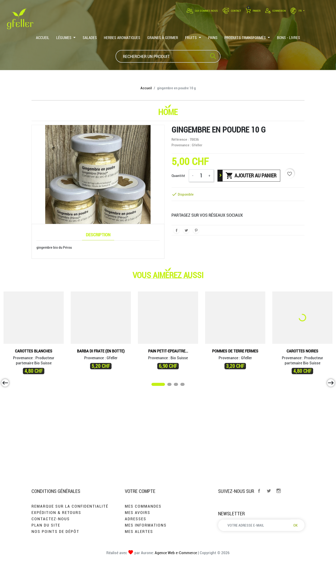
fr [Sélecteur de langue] (296, 10)
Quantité (178, 175)
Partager (176, 230)
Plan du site (46, 525)
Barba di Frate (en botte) (101, 351)
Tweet (186, 230)
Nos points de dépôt (55, 531)
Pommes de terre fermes (235, 351)
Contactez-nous (51, 518)
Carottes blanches (33, 351)
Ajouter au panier (250, 175)
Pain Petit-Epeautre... (168, 351)
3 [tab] (176, 385)
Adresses (135, 518)
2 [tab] (169, 385)
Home (168, 112)
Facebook (259, 491)
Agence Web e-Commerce (175, 552)
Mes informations (146, 525)
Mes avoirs (137, 512)
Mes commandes (143, 506)
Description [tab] (98, 234)
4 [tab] (182, 385)
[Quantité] (201, 176)
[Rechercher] (168, 56)
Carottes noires (302, 351)
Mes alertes (139, 531)
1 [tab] (153, 385)
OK (295, 525)
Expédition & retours (56, 512)
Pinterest (196, 230)
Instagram (279, 491)
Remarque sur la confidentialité (70, 506)
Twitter (269, 491)
